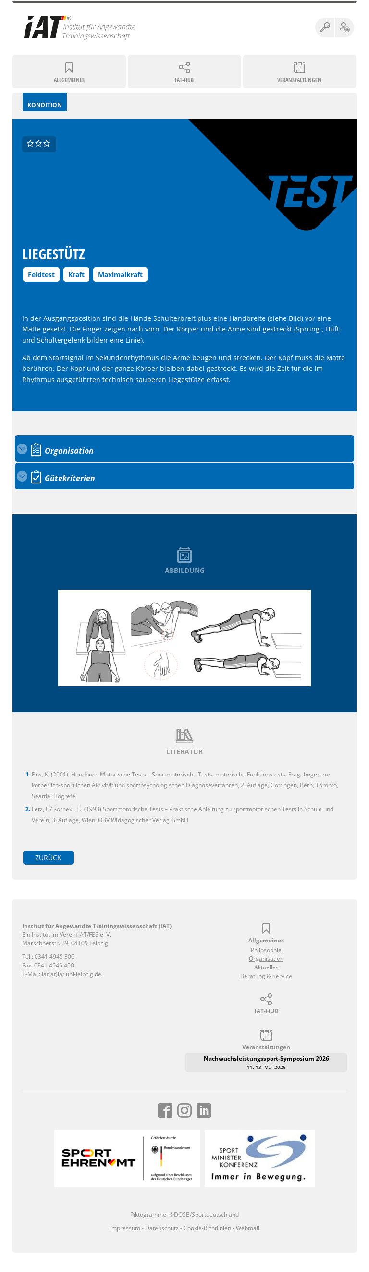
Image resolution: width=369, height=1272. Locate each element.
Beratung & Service (266, 976)
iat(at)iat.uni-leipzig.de (71, 974)
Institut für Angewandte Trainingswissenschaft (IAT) (80, 27)
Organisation (266, 958)
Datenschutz (162, 1228)
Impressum (125, 1228)
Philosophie (266, 950)
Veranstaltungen (299, 80)
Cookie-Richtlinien (207, 1228)
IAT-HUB (184, 80)
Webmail (247, 1228)
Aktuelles (266, 967)
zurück (48, 857)
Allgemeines (69, 80)
